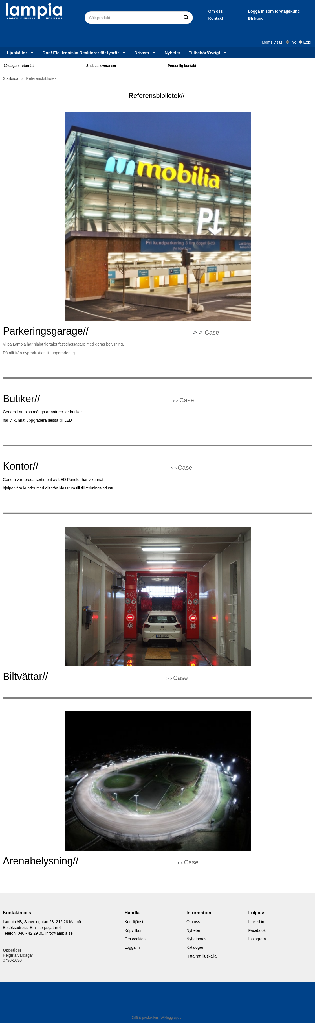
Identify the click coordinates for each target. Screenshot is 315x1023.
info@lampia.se (59, 933)
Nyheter (172, 53)
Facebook (257, 930)
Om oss (162, 11)
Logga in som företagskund (221, 11)
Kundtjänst (134, 921)
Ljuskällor (20, 52)
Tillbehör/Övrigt (208, 52)
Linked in (256, 921)
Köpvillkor (133, 930)
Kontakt (162, 18)
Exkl (305, 42)
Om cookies (135, 939)
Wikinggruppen (172, 1018)
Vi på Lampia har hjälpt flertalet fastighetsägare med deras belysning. (63, 344)
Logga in (132, 947)
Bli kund (202, 18)
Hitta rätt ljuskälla (201, 956)
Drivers (145, 52)
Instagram (257, 939)
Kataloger (194, 947)
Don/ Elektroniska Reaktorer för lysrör (84, 52)
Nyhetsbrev (196, 939)
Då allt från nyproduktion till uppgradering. (39, 353)
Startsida (10, 78)
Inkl (291, 42)
